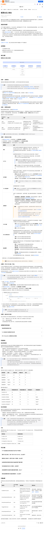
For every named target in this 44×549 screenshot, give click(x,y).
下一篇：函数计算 (39, 522)
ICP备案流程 (30, 92)
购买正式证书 (27, 176)
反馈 (23, 528)
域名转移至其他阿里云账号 (11, 97)
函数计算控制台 (8, 32)
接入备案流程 (4, 104)
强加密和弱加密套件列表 (29, 198)
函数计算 (5, 9)
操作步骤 (19, 253)
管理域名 (29, 9)
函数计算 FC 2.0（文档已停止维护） (13, 9)
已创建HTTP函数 (4, 42)
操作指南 (21, 9)
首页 (1, 9)
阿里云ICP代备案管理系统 (9, 92)
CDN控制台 (3, 272)
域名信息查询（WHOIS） (29, 86)
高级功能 (25, 9)
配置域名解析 (15, 109)
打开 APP (40, 1)
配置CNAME (11, 306)
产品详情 (21, 16)
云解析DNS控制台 (31, 88)
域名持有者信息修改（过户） (23, 97)
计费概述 (35, 275)
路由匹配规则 (36, 255)
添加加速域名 (11, 283)
